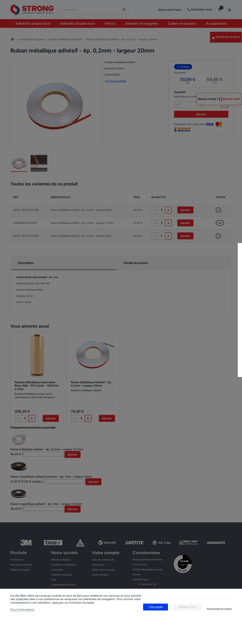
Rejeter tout (187, 607)
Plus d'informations (22, 609)
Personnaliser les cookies (219, 608)
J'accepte (155, 607)
